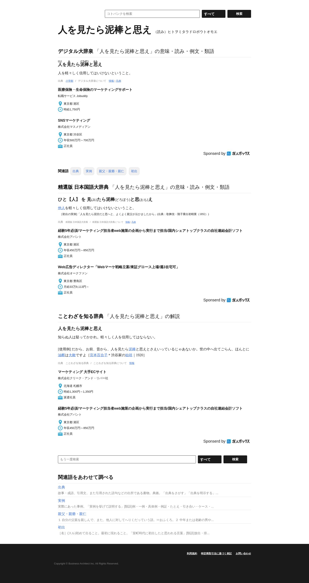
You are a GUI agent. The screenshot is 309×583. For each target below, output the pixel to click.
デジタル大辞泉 (75, 51)
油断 (61, 355)
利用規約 (192, 553)
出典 (76, 171)
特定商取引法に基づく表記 (216, 553)
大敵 (72, 355)
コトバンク (77, 14)
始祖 (128, 355)
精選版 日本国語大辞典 (83, 187)
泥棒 (132, 349)
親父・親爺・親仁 (111, 171)
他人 (61, 208)
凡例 (118, 80)
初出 (134, 171)
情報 (111, 80)
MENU (62, 4)
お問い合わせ (243, 553)
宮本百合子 (99, 355)
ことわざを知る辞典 (80, 316)
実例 (89, 171)
